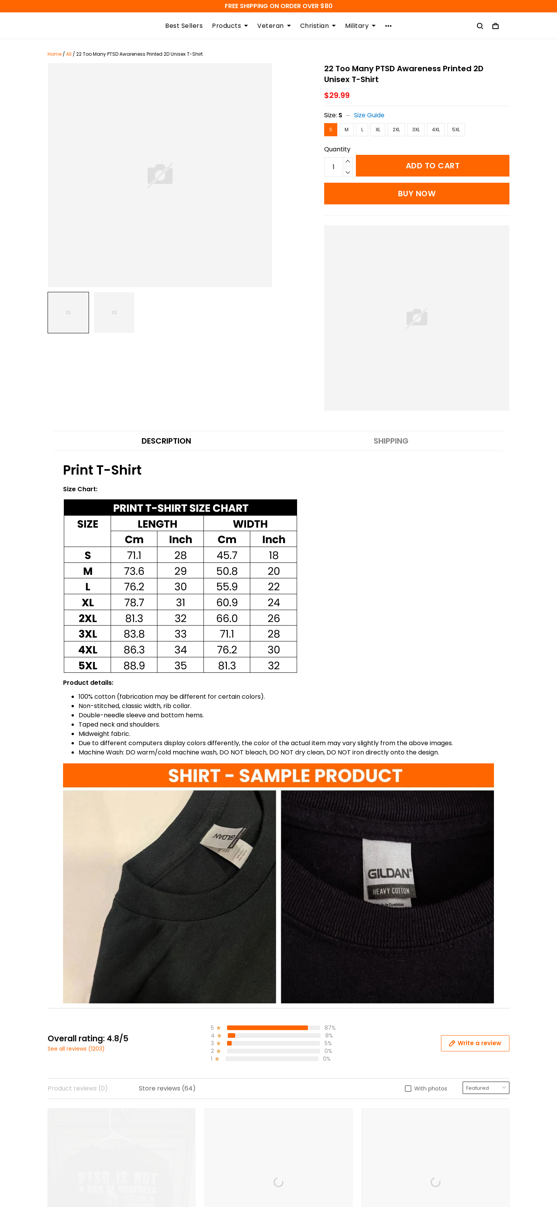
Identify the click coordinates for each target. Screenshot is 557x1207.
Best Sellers (184, 26)
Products (230, 26)
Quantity (337, 149)
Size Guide (369, 115)
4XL (436, 129)
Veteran (274, 26)
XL (378, 129)
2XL (396, 129)
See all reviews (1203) (76, 1049)
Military (360, 26)
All (69, 54)
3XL (416, 129)
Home (55, 54)
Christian (318, 26)
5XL (456, 129)
